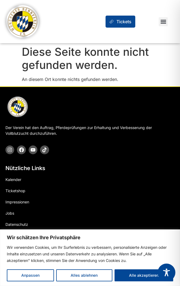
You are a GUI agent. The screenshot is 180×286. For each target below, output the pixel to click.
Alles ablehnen (84, 275)
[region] (90, 257)
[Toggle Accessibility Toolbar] (166, 272)
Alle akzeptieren (144, 275)
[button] (163, 21)
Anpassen (30, 275)
